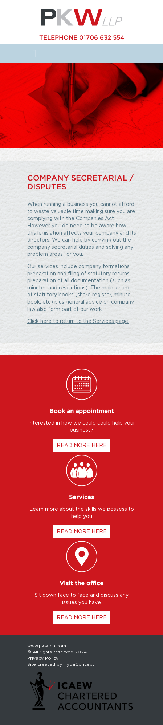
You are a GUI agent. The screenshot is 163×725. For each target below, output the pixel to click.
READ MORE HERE (82, 445)
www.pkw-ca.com (46, 645)
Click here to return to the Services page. (78, 321)
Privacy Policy (42, 658)
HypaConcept (79, 664)
